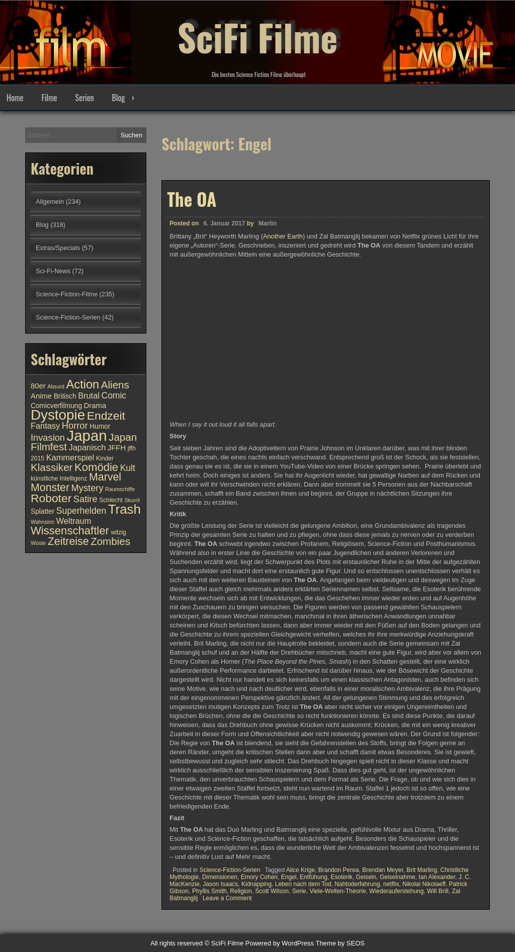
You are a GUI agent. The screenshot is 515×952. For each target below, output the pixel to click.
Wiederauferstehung (396, 891)
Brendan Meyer (382, 870)
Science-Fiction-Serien (230, 870)
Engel (289, 877)
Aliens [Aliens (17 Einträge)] (115, 384)
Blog (118, 98)
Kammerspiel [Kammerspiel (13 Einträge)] (70, 457)
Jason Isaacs (220, 884)
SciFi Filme (257, 35)
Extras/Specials (58, 248)
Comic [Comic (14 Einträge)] (113, 395)
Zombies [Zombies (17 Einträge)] (110, 541)
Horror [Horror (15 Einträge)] (75, 425)
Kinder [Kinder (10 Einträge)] (105, 458)
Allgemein (50, 201)
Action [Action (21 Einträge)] (83, 384)
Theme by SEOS (340, 943)
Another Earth (283, 236)
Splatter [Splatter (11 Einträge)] (42, 511)
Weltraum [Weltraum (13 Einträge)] (74, 520)
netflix (391, 884)
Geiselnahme (397, 877)
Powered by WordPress (279, 943)
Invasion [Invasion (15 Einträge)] (48, 437)
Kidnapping (256, 884)
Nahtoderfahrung (357, 884)
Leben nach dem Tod (303, 884)
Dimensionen (219, 877)
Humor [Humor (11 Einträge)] (100, 426)
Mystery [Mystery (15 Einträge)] (87, 488)
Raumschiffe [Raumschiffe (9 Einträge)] (120, 489)
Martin (268, 223)
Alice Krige (300, 870)
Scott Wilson (272, 891)
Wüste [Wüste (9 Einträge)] (38, 543)
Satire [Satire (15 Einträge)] (85, 499)
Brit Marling (421, 870)
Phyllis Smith (209, 891)
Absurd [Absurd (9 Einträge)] (55, 386)
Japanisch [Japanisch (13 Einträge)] (87, 447)
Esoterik (341, 877)
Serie (299, 891)
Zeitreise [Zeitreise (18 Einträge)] (68, 541)
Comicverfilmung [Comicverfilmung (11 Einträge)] (56, 406)
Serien (84, 98)
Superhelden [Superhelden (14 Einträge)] (81, 511)
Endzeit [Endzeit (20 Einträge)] (106, 415)
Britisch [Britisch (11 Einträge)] (65, 396)
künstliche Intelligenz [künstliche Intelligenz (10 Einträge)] (59, 478)
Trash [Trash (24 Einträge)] (124, 509)
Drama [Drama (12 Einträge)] (95, 406)
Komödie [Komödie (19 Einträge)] (96, 467)
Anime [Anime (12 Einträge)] (41, 396)
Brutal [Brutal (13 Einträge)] (89, 395)
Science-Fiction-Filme (67, 294)
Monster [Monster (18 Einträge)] (50, 488)
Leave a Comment (227, 898)
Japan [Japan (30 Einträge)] (87, 435)
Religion (240, 891)
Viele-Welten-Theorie (337, 891)
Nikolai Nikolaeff (424, 884)
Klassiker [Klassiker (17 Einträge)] (51, 467)
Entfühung (313, 877)
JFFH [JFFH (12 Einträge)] (117, 448)
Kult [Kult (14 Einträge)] (127, 468)
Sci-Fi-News (53, 271)
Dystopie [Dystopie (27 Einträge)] (58, 415)
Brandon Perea (338, 870)
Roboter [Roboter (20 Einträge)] (51, 498)
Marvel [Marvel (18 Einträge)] (105, 477)
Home (15, 98)
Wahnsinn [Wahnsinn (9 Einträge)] (42, 522)
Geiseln (366, 877)
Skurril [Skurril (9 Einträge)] (131, 500)
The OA (191, 199)
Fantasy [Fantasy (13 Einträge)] (45, 425)
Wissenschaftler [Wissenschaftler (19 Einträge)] (70, 530)
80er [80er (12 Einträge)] (38, 386)
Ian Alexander (436, 877)
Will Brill (438, 891)
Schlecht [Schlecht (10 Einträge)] (111, 500)
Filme (49, 98)
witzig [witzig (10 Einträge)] (118, 532)
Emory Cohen (259, 877)
